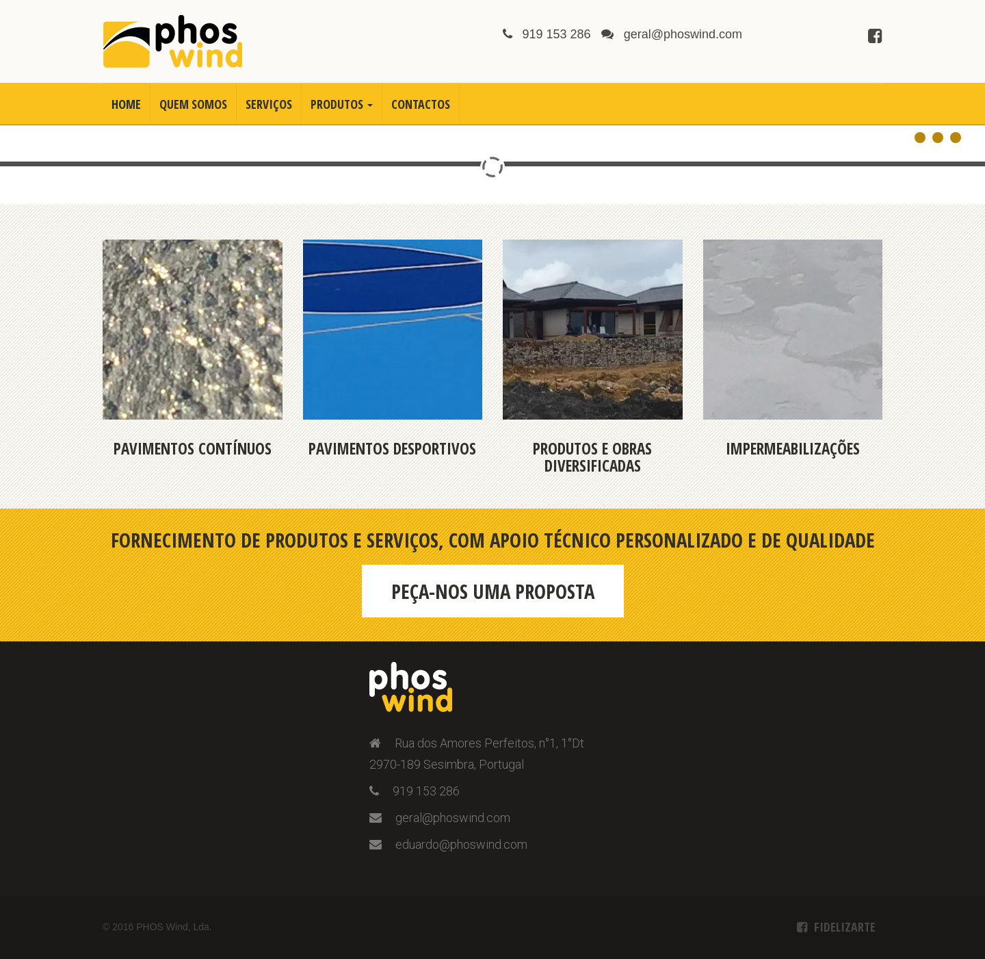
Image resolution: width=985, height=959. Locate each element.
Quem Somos (193, 104)
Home (126, 104)
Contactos (420, 104)
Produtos (342, 104)
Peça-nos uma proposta (492, 591)
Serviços (269, 104)
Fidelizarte (845, 927)
